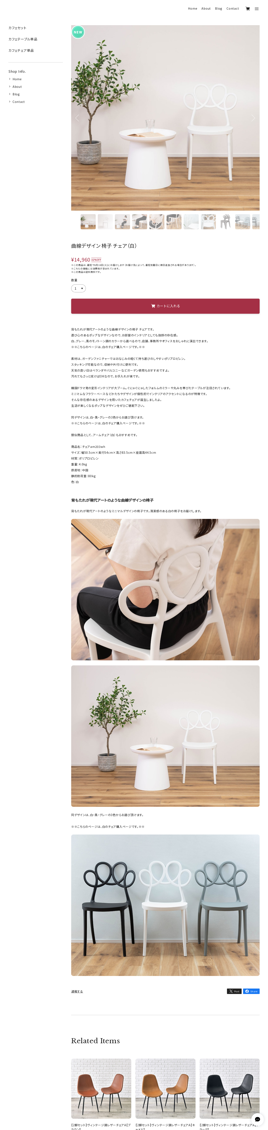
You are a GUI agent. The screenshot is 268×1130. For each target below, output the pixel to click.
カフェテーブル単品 (22, 38)
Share (254, 991)
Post (237, 991)
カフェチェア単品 (21, 50)
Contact (233, 8)
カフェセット (17, 27)
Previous (77, 123)
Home (192, 8)
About (206, 8)
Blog (218, 8)
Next (253, 123)
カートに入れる (165, 305)
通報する (77, 991)
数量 (74, 280)
